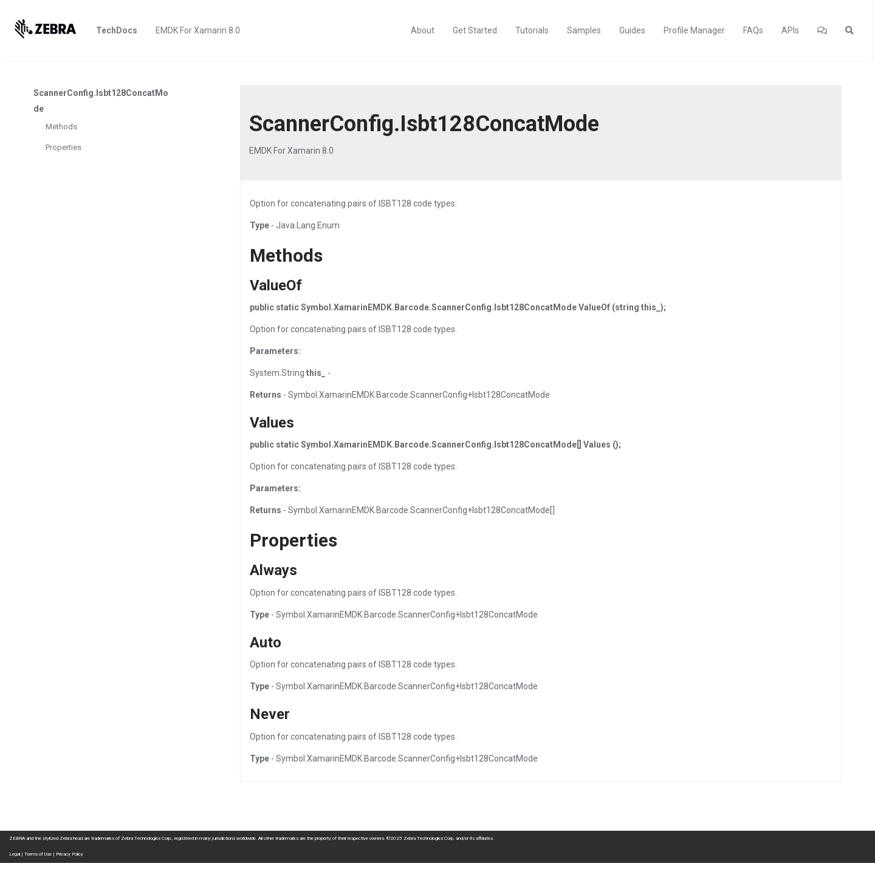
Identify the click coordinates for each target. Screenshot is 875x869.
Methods (61, 126)
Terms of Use (38, 854)
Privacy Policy (69, 854)
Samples (584, 30)
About (422, 30)
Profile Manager (694, 30)
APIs (790, 30)
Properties (63, 147)
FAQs (753, 30)
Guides (632, 30)
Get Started (475, 30)
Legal (14, 854)
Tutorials (532, 30)
